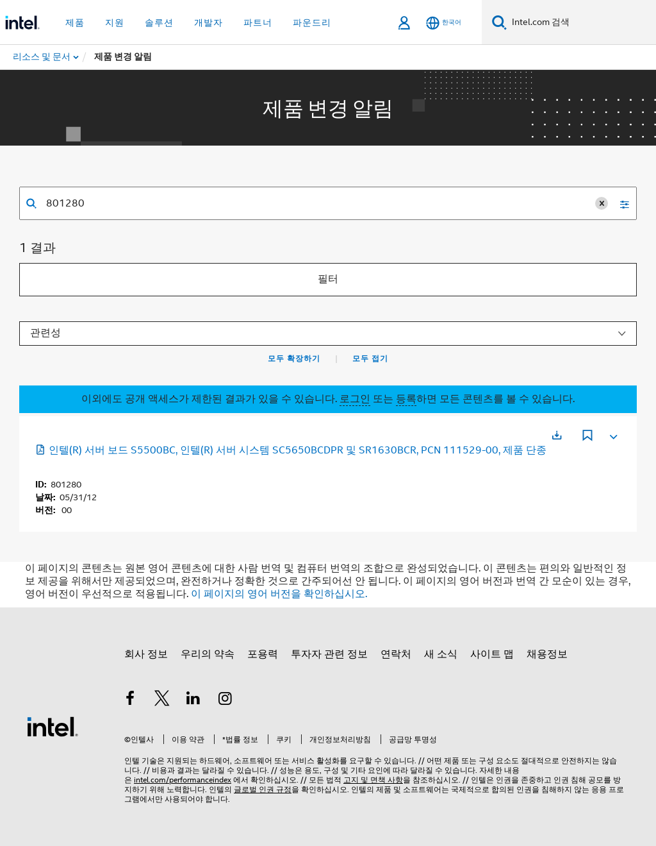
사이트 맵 (492, 654)
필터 (328, 279)
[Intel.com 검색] (581, 22)
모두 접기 (370, 358)
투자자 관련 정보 (329, 654)
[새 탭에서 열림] (556, 435)
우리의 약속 (207, 654)
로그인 (355, 399)
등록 (406, 399)
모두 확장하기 (294, 358)
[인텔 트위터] (162, 700)
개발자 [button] (208, 22)
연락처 (396, 654)
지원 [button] (114, 22)
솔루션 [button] (159, 22)
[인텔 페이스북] (130, 700)
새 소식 (440, 654)
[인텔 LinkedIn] (193, 700)
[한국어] (443, 23)
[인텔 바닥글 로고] (52, 726)
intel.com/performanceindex (182, 779)
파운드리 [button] (312, 22)
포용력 (262, 654)
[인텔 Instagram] (225, 700)
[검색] (499, 22)
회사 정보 (146, 654)
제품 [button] (75, 22)
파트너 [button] (257, 22)
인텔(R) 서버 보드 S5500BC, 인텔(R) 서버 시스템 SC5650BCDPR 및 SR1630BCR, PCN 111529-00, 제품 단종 (290, 450)
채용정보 (547, 654)
